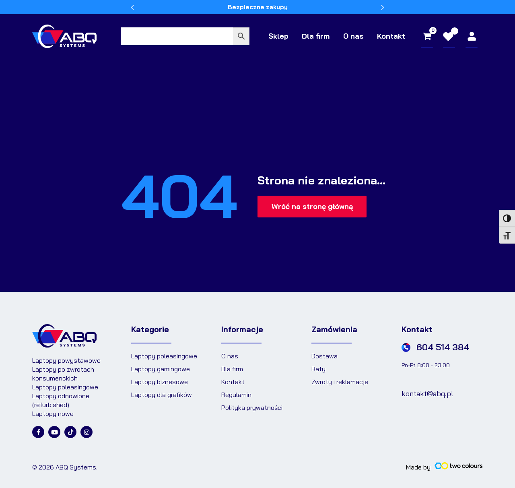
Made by (418, 467)
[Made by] (459, 465)
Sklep (283, 36)
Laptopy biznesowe (159, 382)
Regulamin (236, 395)
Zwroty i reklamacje (339, 382)
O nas (355, 36)
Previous (132, 8)
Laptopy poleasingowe (164, 356)
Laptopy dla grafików (161, 395)
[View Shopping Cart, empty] (427, 36)
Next (382, 8)
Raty (318, 369)
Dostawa (324, 356)
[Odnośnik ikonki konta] (472, 36)
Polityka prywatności (251, 407)
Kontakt (392, 36)
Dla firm (319, 36)
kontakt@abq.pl (427, 393)
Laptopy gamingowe (160, 369)
